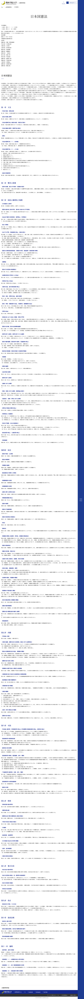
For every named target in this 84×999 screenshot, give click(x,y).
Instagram (38, 992)
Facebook (31, 992)
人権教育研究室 (22, 3)
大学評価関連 (64, 995)
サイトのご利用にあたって (52, 995)
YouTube (45, 992)
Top (2, 7)
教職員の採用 (72, 995)
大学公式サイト (18, 992)
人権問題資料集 (8, 7)
